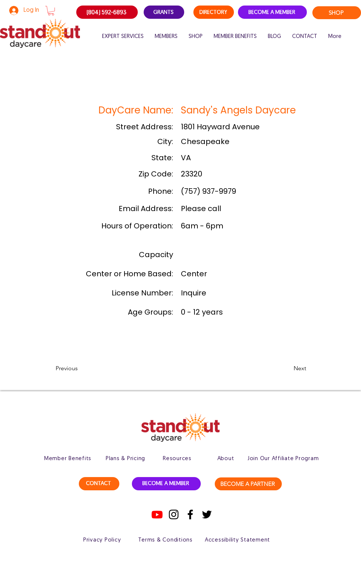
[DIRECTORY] (213, 12)
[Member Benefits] (68, 458)
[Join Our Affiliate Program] (283, 458)
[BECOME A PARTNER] (248, 483)
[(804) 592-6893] (107, 12)
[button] (51, 10)
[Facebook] (190, 514)
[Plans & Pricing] (125, 458)
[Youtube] (157, 514)
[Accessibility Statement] (237, 540)
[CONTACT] (99, 483)
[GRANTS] (164, 12)
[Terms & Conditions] (165, 540)
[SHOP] (336, 12)
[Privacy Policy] (102, 540)
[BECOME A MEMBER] (272, 12)
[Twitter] (206, 514)
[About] (225, 458)
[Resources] (177, 458)
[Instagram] (173, 514)
